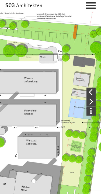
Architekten (24, 6)
